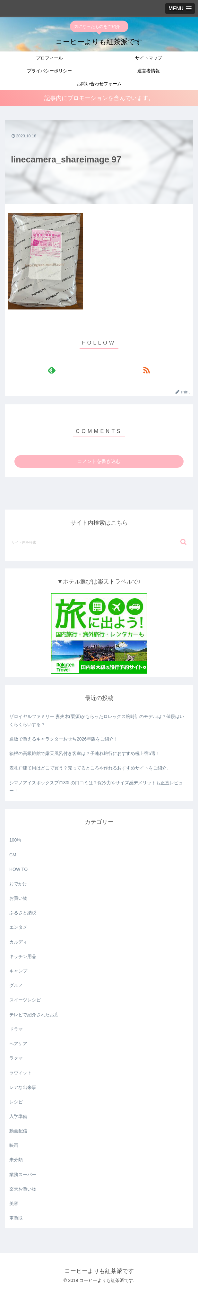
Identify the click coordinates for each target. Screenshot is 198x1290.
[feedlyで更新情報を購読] (51, 370)
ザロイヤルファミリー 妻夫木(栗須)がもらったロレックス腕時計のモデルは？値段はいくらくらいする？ (96, 720)
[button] (183, 542)
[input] (99, 542)
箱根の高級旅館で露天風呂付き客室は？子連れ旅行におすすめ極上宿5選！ (84, 753)
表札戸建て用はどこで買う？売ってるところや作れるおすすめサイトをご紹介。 (90, 767)
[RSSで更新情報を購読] (146, 370)
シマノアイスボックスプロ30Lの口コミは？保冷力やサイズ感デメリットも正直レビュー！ (96, 786)
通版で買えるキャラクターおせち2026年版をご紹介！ (63, 739)
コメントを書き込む (99, 461)
